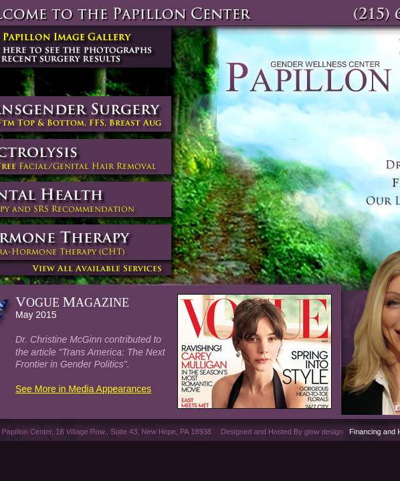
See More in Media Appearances (83, 388)
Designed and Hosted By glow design (282, 432)
